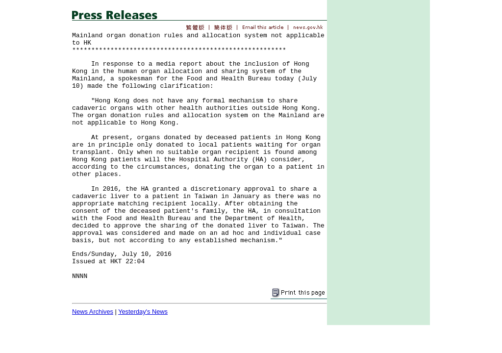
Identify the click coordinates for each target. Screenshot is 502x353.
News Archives (92, 311)
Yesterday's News (143, 311)
